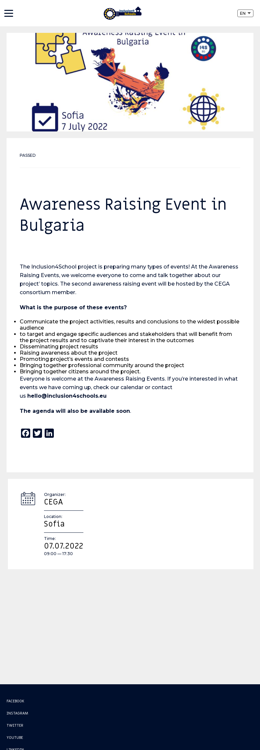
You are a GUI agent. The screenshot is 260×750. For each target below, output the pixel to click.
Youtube (15, 737)
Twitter (15, 725)
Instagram (17, 713)
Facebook (15, 701)
